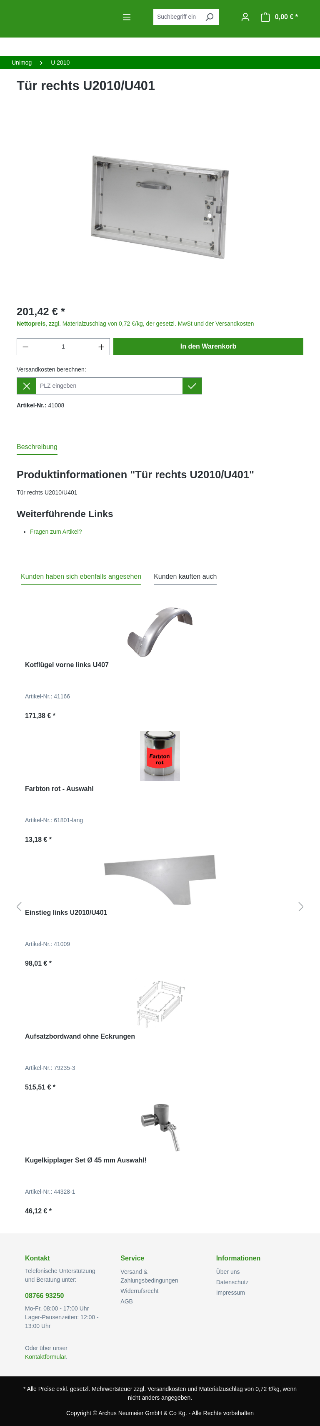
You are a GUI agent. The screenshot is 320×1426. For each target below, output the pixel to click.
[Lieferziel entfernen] (26, 385)
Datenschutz (232, 1282)
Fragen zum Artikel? (56, 531)
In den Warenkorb (208, 346)
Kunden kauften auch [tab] (185, 576)
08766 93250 (44, 1295)
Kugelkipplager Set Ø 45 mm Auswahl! (86, 1160)
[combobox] (176, 17)
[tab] (37, 447)
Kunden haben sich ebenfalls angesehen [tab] (81, 576)
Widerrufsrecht (139, 1291)
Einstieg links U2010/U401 (66, 912)
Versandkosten (167, 1389)
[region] (160, 207)
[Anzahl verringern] (25, 346)
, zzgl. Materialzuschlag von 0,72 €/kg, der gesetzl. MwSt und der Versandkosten (135, 323)
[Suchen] (209, 17)
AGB (126, 1301)
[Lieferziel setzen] (192, 385)
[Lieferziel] (109, 385)
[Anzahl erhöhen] (101, 346)
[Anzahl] (63, 346)
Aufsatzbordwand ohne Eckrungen (80, 1036)
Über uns (228, 1271)
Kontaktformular (45, 1356)
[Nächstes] (301, 907)
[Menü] (127, 17)
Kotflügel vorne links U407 (67, 664)
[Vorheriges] (18, 907)
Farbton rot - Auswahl (59, 788)
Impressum (230, 1292)
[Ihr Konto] (245, 17)
